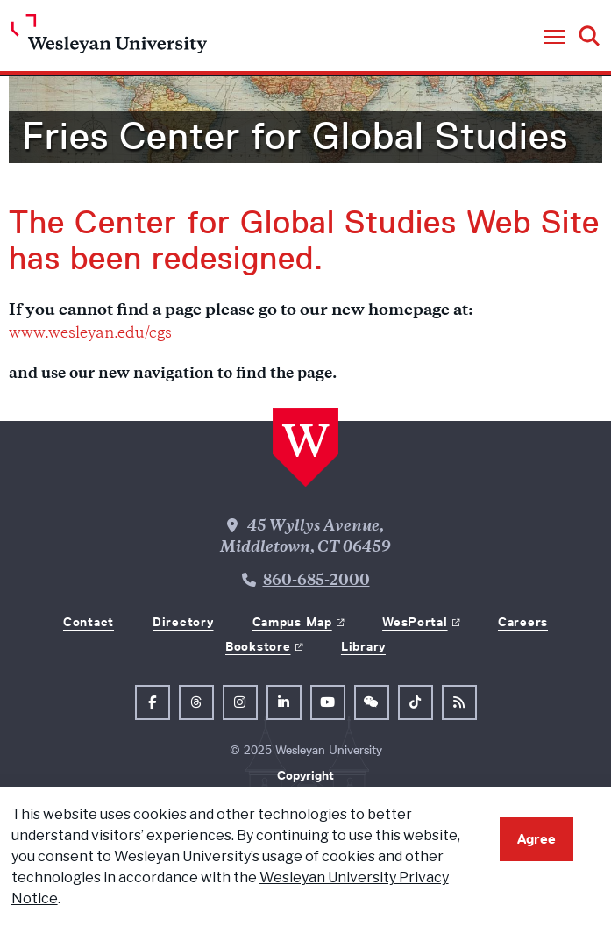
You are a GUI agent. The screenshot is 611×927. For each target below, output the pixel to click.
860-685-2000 (316, 581)
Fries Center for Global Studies (295, 136)
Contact (88, 622)
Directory (183, 622)
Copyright (305, 775)
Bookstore (257, 646)
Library (363, 646)
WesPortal (414, 622)
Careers (523, 622)
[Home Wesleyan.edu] (109, 38)
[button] (554, 37)
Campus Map (292, 622)
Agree (536, 839)
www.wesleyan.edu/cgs (90, 334)
